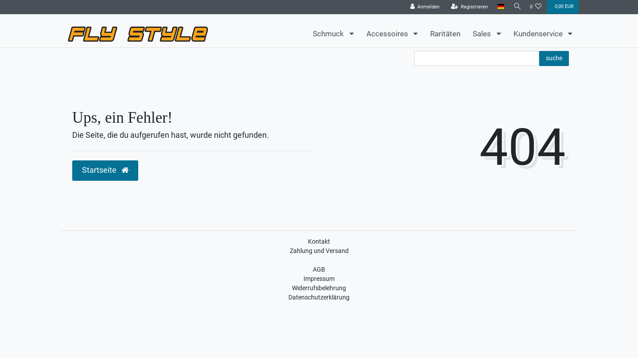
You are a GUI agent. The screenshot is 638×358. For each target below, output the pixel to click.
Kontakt (319, 241)
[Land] (498, 7)
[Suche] (516, 7)
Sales (483, 33)
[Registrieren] (467, 7)
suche (554, 58)
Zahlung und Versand (319, 250)
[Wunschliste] (536, 7)
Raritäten (445, 33)
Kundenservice (539, 33)
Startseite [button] (105, 170)
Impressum (319, 278)
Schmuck (329, 33)
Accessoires (388, 33)
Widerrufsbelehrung (319, 288)
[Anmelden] (423, 7)
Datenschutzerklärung (319, 297)
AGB (319, 269)
